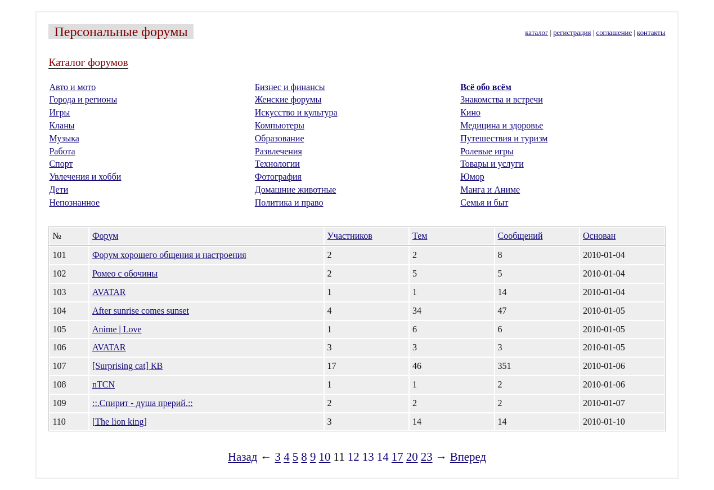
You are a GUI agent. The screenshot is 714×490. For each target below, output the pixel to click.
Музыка (64, 138)
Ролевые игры (487, 151)
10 (325, 456)
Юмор (472, 176)
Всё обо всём (485, 87)
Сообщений (520, 235)
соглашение (614, 33)
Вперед (468, 456)
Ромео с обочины (125, 273)
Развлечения (278, 151)
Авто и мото (72, 87)
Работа (62, 151)
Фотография (278, 176)
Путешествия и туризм (503, 138)
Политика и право (289, 202)
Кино (470, 112)
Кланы (61, 125)
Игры (59, 112)
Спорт (61, 163)
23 (427, 456)
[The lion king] (119, 421)
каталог (536, 33)
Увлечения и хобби (85, 176)
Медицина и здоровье (501, 125)
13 (368, 456)
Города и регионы (83, 99)
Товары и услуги (492, 163)
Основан (599, 235)
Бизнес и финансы (290, 87)
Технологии (277, 163)
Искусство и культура (296, 112)
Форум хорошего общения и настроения (169, 255)
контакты (651, 33)
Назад (242, 456)
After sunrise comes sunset (140, 310)
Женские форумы (288, 99)
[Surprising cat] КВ (127, 366)
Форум (105, 235)
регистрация (572, 33)
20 (412, 456)
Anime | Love (117, 329)
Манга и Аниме (490, 189)
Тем (419, 235)
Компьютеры (279, 125)
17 (397, 456)
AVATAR (108, 292)
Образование (279, 138)
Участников (349, 235)
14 (383, 456)
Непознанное (74, 202)
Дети (58, 189)
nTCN (103, 384)
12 (354, 456)
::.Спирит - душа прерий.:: (142, 403)
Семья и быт (484, 202)
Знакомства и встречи (501, 99)
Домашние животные (295, 189)
